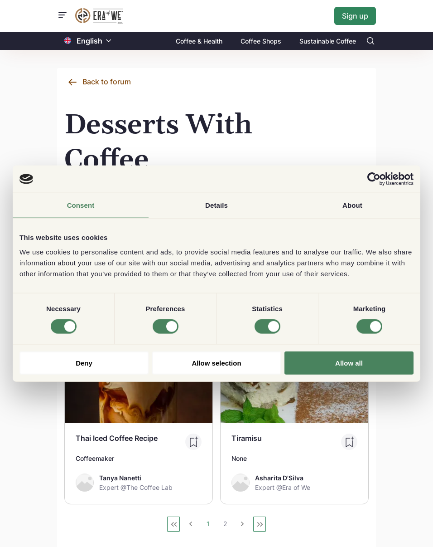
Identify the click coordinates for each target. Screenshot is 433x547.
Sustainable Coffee (327, 41)
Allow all (349, 362)
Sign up (355, 15)
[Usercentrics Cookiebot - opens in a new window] (374, 179)
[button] (108, 41)
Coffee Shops (261, 41)
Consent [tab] (81, 205)
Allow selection (216, 362)
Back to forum (106, 81)
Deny (84, 362)
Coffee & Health (199, 41)
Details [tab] (216, 205)
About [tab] (352, 205)
